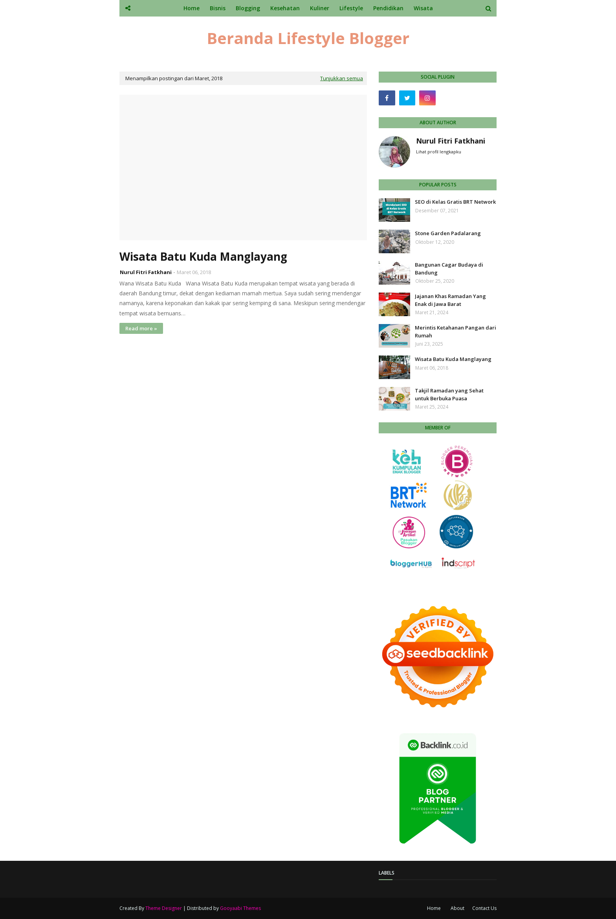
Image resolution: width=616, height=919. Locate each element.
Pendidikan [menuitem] (388, 8)
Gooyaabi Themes (240, 908)
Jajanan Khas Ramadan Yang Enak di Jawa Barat (450, 300)
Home (434, 908)
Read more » (141, 328)
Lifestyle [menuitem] (351, 8)
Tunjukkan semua (341, 78)
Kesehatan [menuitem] (285, 8)
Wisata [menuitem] (423, 8)
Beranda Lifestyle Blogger (308, 38)
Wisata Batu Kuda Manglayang (203, 256)
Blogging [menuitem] (248, 8)
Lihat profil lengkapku (438, 152)
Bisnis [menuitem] (218, 8)
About (457, 908)
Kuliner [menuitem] (319, 8)
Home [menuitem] (191, 8)
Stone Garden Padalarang (448, 233)
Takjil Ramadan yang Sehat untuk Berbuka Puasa (449, 394)
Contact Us (484, 908)
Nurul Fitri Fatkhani (146, 272)
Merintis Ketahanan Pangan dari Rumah (455, 331)
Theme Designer (163, 908)
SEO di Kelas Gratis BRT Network (455, 201)
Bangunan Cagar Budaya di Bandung (449, 268)
